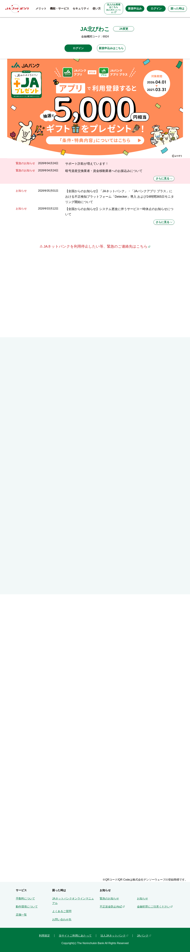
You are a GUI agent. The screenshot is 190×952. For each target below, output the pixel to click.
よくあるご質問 (61, 911)
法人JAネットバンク (113, 935)
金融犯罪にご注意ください (153, 906)
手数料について (25, 898)
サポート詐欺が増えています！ (86, 163)
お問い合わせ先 (61, 919)
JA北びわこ (95, 29)
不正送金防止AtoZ (111, 906)
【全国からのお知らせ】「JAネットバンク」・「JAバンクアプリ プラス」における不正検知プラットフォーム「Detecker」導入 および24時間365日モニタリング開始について (119, 196)
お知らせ (142, 898)
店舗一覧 (21, 914)
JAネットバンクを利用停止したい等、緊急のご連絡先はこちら (95, 246)
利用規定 (44, 935)
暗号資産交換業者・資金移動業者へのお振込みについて (103, 171)
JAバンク (142, 935)
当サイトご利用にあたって (75, 935)
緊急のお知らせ (109, 898)
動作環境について (27, 906)
